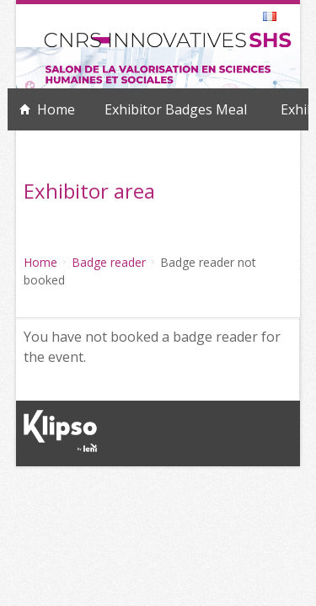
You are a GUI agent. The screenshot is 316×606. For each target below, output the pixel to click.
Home (56, 109)
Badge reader (109, 262)
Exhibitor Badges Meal (175, 109)
